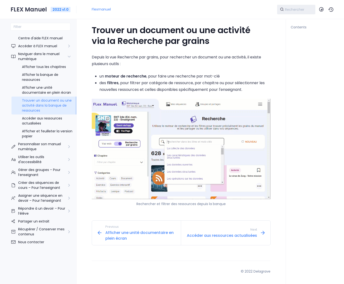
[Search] (296, 9)
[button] (331, 9)
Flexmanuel (101, 9)
